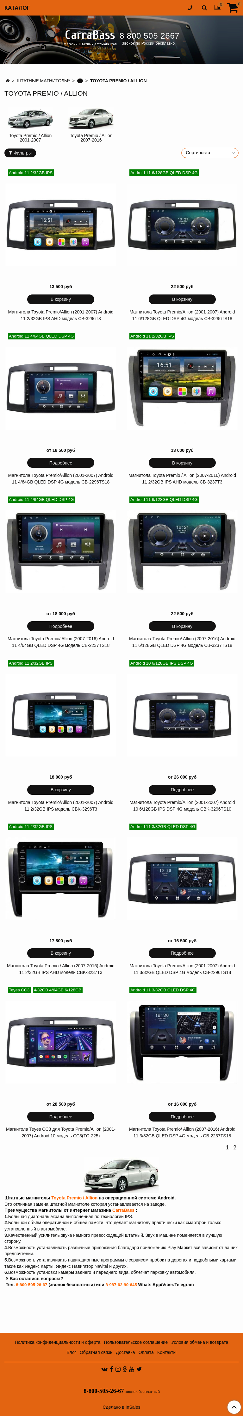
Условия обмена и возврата (199, 1342)
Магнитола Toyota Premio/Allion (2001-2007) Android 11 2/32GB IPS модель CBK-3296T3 (61, 806)
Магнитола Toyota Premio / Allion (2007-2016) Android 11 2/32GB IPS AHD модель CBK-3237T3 (61, 969)
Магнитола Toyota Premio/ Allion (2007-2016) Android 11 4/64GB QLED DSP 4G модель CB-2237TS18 (61, 642)
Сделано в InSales (121, 1407)
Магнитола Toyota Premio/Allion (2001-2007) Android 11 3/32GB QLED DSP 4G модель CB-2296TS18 (182, 969)
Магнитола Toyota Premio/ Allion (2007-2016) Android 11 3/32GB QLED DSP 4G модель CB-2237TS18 (182, 1132)
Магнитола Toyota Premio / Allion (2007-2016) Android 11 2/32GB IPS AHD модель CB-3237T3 (182, 478)
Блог (71, 1352)
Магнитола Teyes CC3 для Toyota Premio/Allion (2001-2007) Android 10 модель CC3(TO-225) (60, 1132)
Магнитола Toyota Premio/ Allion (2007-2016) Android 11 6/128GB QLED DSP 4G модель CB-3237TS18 (182, 642)
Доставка (125, 1352)
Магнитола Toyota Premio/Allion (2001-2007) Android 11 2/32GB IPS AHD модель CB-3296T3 (61, 315)
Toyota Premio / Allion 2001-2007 (30, 137)
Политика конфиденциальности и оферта (58, 1342)
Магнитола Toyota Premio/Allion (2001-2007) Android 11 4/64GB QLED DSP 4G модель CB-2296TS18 (61, 478)
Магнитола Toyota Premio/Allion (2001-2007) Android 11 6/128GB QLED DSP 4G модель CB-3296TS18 (182, 315)
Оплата (146, 1352)
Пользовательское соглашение (136, 1342)
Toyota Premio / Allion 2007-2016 (91, 137)
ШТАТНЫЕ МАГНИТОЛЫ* (43, 80)
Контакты (166, 1352)
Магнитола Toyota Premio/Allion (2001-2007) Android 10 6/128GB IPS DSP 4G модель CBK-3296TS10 (182, 806)
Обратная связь (96, 1352)
